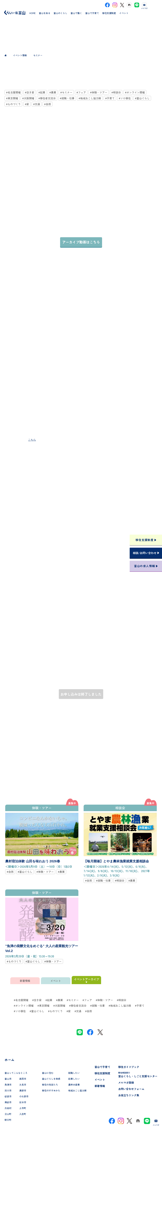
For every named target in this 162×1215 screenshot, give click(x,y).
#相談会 (116, 92)
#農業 (52, 92)
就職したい (74, 1072)
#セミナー (66, 92)
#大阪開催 (28, 98)
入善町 (22, 1114)
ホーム (9, 1059)
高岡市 (22, 1078)
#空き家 (29, 92)
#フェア (81, 92)
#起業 (41, 92)
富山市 (8, 1078)
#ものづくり (13, 104)
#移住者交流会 (47, 98)
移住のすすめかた (51, 1090)
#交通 (36, 104)
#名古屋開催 (13, 92)
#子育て (110, 98)
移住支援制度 (102, 1073)
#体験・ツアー (98, 92)
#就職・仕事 (67, 98)
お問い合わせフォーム (131, 1089)
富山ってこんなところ (16, 1072)
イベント (100, 1079)
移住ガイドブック (128, 1067)
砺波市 (8, 1096)
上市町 (22, 1108)
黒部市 (22, 1090)
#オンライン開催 (135, 92)
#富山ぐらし (142, 98)
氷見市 (22, 1084)
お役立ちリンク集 (128, 1095)
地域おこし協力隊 (77, 1090)
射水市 (22, 1102)
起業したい (74, 1078)
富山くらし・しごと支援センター (137, 1074)
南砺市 (8, 1102)
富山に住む (47, 1072)
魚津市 (8, 1084)
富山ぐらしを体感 (51, 1078)
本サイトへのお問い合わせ (81, 1180)
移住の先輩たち (50, 1084)
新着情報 (100, 1086)
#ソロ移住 (125, 98)
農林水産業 (74, 1084)
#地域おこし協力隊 (90, 98)
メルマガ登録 (126, 1082)
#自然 (47, 104)
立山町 (8, 1114)
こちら (32, 439)
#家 (27, 104)
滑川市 (8, 1090)
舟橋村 (8, 1108)
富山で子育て (102, 1067)
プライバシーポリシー (81, 1201)
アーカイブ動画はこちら (81, 242)
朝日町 (8, 1119)
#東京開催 (12, 98)
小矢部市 (23, 1096)
